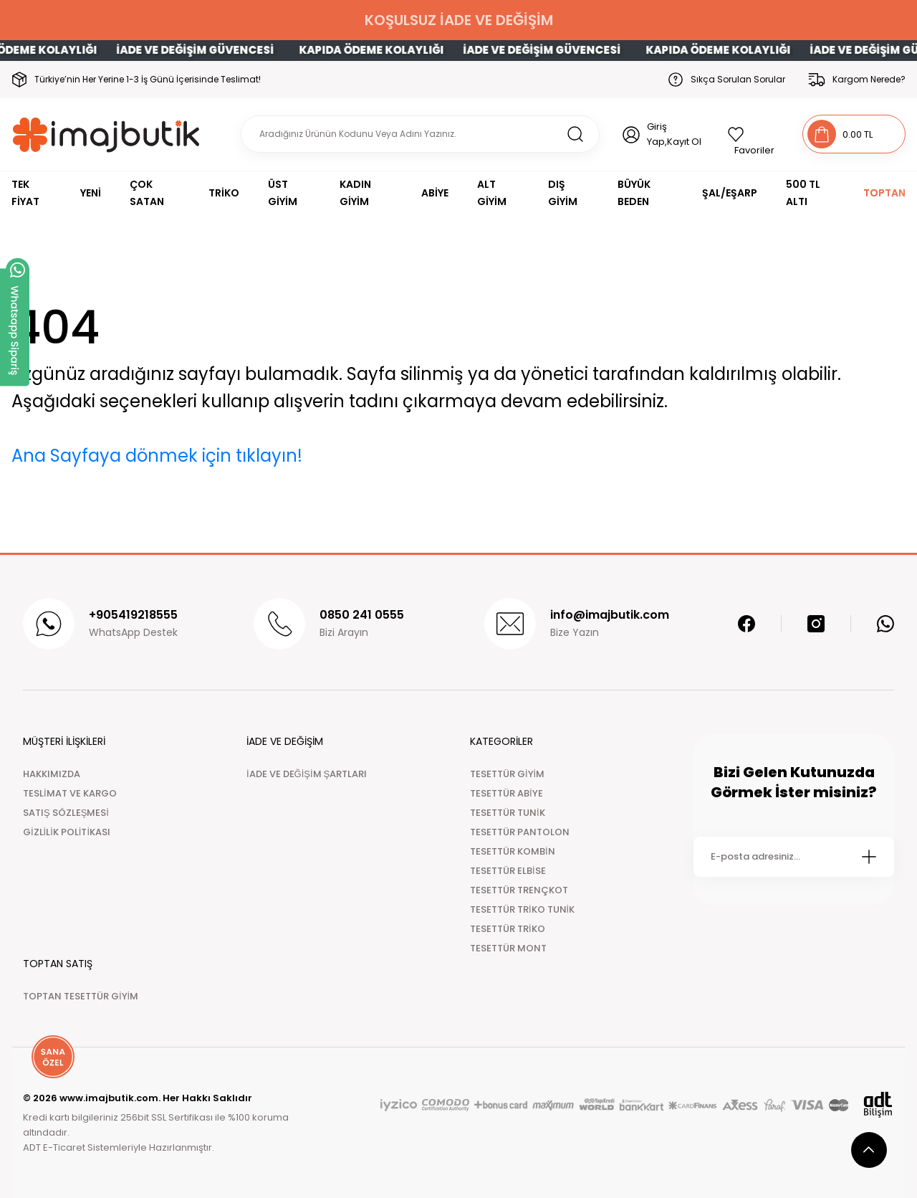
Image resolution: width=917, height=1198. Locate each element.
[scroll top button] (869, 1150)
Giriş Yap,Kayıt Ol (674, 134)
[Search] (420, 134)
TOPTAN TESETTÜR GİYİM (80, 996)
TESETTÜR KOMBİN (512, 851)
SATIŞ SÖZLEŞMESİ (66, 812)
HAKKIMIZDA (51, 774)
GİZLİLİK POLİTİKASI (66, 832)
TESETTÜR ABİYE (506, 793)
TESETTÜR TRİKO (507, 929)
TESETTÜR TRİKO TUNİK (522, 909)
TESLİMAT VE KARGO (70, 793)
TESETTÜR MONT (508, 948)
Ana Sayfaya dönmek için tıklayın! (156, 455)
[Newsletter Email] (793, 857)
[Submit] (869, 857)
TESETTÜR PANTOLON (520, 832)
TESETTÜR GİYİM (507, 774)
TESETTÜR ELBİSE (508, 871)
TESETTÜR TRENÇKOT (519, 890)
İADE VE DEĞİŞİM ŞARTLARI (306, 774)
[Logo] (106, 134)
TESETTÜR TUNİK (507, 812)
